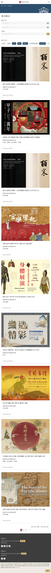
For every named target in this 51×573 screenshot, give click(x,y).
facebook (2, 546)
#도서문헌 (42, 43)
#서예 (3, 43)
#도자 (14, 43)
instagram (5, 546)
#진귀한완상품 (34, 43)
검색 (48, 34)
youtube (7, 546)
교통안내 (22, 540)
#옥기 (19, 43)
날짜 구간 (3, 20)
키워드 (3, 31)
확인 (47, 570)
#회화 (8, 43)
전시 (5, 5)
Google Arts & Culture (10, 546)
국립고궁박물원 (24, 2)
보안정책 (18, 567)
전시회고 (10, 5)
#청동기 (25, 43)
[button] (45, 2)
